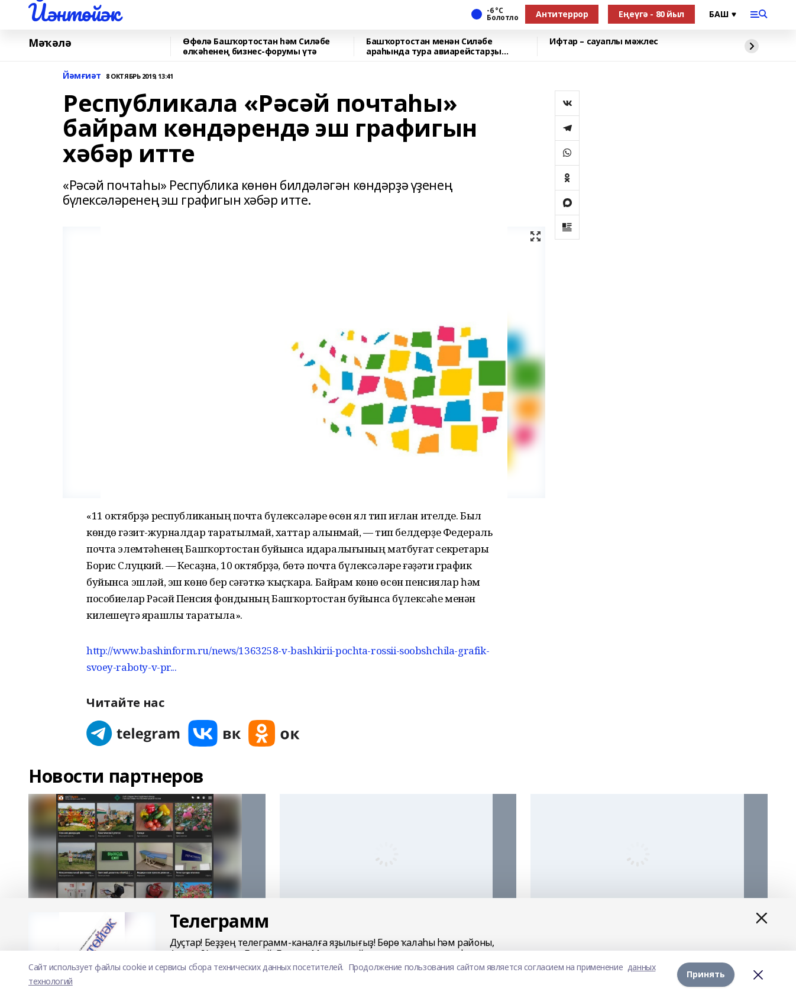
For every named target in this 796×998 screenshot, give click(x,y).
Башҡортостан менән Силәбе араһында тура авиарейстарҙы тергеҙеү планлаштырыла (433, 46)
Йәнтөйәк (74, 12)
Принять (706, 974)
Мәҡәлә (49, 43)
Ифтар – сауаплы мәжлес (603, 42)
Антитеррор (562, 14)
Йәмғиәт (82, 76)
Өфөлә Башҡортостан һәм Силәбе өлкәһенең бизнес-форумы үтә (256, 46)
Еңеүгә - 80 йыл (651, 14)
